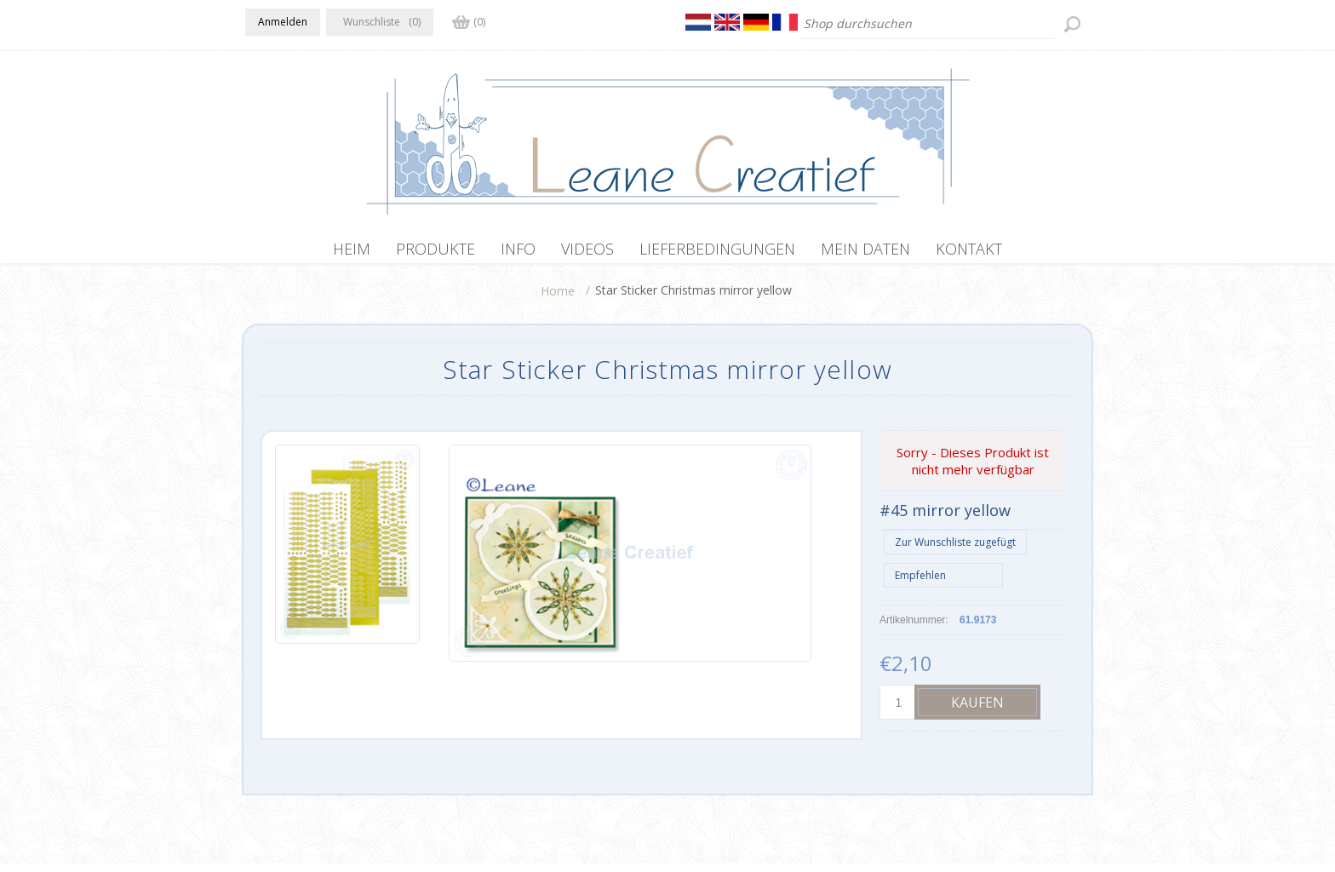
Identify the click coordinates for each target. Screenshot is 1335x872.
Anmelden (282, 21)
